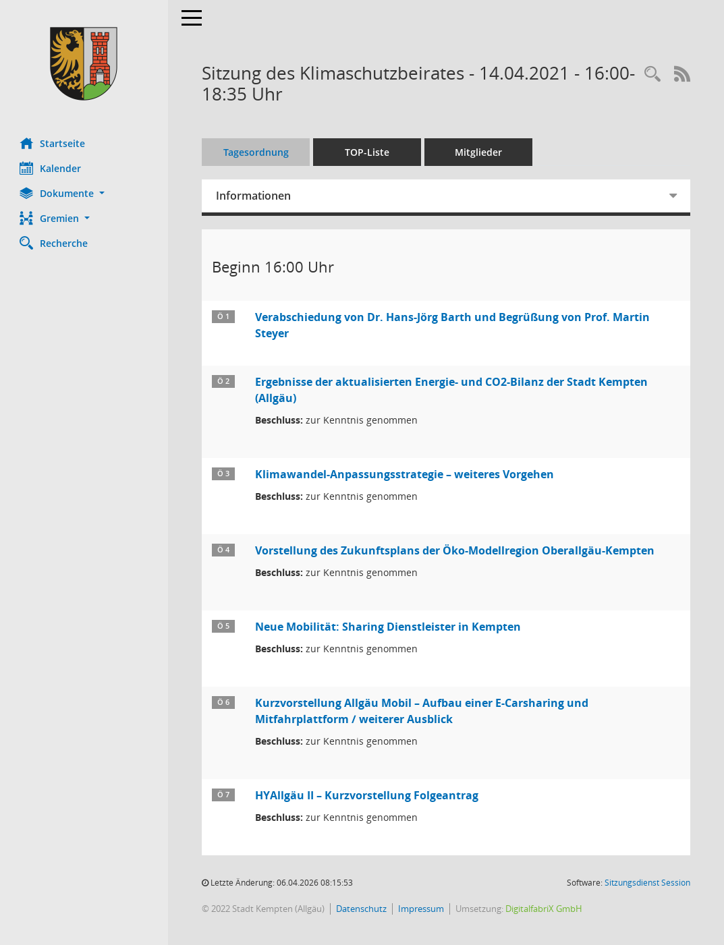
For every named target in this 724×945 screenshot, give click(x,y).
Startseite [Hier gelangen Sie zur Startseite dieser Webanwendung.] (53, 143)
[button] (84, 193)
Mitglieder (479, 152)
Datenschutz (362, 909)
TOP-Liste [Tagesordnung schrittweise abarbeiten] (367, 152)
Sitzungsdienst (647, 882)
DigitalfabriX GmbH (544, 909)
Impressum (422, 909)
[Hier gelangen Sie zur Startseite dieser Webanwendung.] (84, 64)
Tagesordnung (256, 152)
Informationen (254, 195)
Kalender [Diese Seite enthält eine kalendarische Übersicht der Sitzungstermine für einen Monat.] (51, 168)
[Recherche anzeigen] (652, 74)
